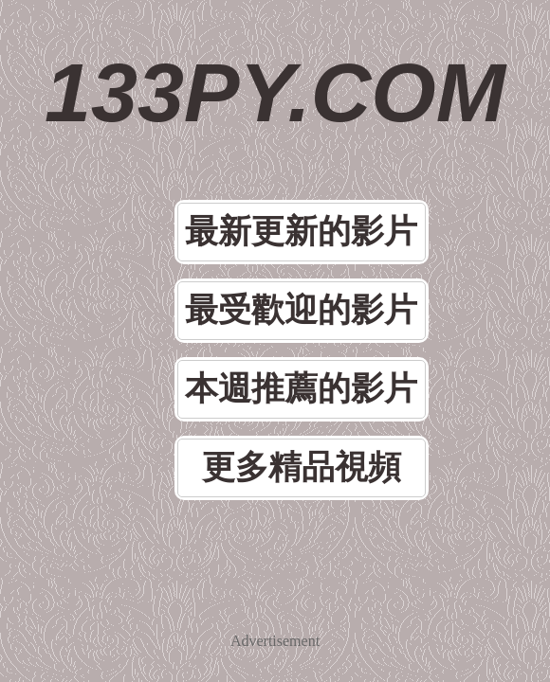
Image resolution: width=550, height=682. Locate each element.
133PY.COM (275, 92)
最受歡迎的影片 (301, 310)
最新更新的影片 (301, 231)
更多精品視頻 (301, 467)
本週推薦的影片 (301, 388)
